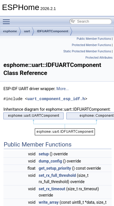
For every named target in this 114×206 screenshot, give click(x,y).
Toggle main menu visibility (8, 19)
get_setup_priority (55, 168)
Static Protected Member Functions (87, 51)
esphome (10, 31)
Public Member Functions (94, 39)
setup (44, 154)
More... (62, 88)
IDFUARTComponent (52, 31)
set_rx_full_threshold (57, 175)
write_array (49, 202)
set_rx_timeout (52, 189)
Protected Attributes (99, 58)
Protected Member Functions (91, 45)
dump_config (50, 161)
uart (27, 31)
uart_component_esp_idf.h (56, 99)
